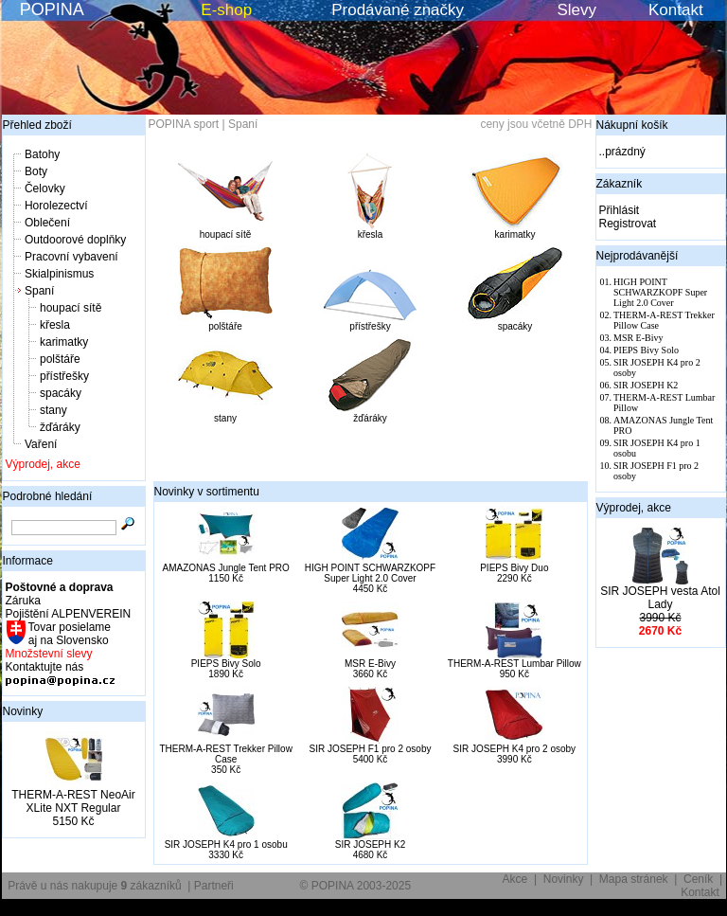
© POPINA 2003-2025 (356, 885)
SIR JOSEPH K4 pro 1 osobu (226, 844)
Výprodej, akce (43, 464)
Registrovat (628, 223)
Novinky (23, 711)
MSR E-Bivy (370, 663)
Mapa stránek (633, 879)
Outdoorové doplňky (75, 239)
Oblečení (47, 222)
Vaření (41, 444)
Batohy (42, 154)
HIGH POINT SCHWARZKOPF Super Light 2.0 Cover (370, 573)
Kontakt (675, 10)
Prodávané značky (397, 10)
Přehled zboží (37, 125)
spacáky (60, 393)
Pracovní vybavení (71, 256)
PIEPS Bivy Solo (226, 663)
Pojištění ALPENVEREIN (69, 613)
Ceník (698, 879)
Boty (36, 171)
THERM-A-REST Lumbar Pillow (514, 663)
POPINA (52, 9)
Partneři (214, 885)
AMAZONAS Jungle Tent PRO (226, 568)
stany (53, 410)
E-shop (226, 10)
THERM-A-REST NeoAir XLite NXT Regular (72, 801)
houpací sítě (70, 307)
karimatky (64, 342)
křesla (55, 325)
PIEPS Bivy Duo (514, 568)
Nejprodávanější (637, 255)
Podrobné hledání (48, 496)
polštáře (60, 359)
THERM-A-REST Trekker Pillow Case (225, 754)
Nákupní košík (632, 125)
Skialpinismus (59, 273)
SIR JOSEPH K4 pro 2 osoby (514, 749)
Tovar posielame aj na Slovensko (69, 633)
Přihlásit (619, 210)
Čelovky (45, 188)
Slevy (576, 10)
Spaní (39, 290)
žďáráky (60, 427)
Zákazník (619, 183)
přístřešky (64, 376)
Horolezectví (56, 205)
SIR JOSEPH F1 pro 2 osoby (371, 749)
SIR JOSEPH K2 (370, 844)
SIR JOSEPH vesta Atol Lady (660, 597)
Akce (515, 879)
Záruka (23, 600)
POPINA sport (184, 124)
